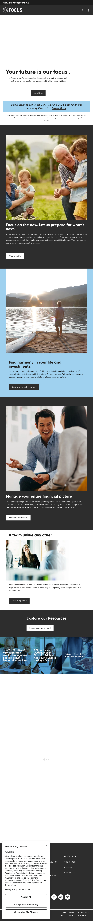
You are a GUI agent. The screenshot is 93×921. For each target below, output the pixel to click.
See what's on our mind (40, 628)
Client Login (70, 862)
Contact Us (69, 873)
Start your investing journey (24, 387)
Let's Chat (38, 93)
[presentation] (46, 39)
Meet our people (19, 601)
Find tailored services (18, 517)
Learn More (59, 108)
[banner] (16, 10)
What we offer (15, 256)
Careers (68, 867)
